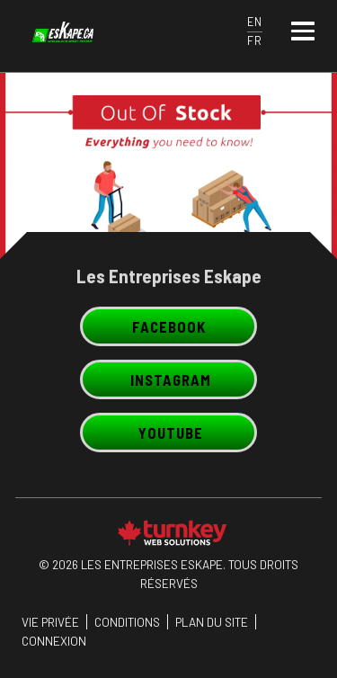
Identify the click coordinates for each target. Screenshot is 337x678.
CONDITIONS (127, 621)
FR (254, 40)
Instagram (170, 379)
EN (254, 21)
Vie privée (50, 621)
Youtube (170, 433)
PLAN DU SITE (211, 621)
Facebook (169, 326)
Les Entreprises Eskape (169, 275)
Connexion (54, 640)
